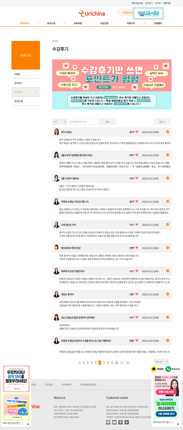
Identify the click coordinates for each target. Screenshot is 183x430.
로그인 (158, 3)
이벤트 (17, 74)
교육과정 (82, 23)
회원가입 (167, 3)
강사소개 (55, 23)
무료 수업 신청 (137, 3)
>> (128, 362)
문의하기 (18, 83)
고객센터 (158, 23)
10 (116, 362)
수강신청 (109, 23)
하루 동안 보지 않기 (13, 423)
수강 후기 (18, 92)
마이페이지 (67, 384)
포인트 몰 (18, 101)
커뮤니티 (135, 23)
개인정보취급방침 (88, 384)
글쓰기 (162, 121)
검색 (107, 121)
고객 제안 (49, 384)
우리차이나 (28, 23)
